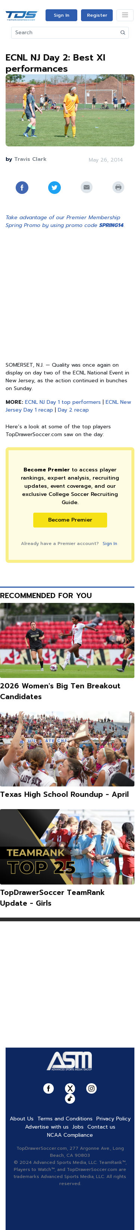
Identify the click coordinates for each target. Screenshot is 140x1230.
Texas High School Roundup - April (64, 794)
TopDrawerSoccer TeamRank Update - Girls (52, 898)
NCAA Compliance (70, 1135)
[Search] (64, 33)
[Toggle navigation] (125, 15)
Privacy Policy (113, 1119)
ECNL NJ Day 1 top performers (63, 402)
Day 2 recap (73, 410)
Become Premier (70, 520)
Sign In (61, 15)
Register (97, 15)
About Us (22, 1119)
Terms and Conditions (65, 1119)
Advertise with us (47, 1127)
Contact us (101, 1127)
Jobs (78, 1127)
